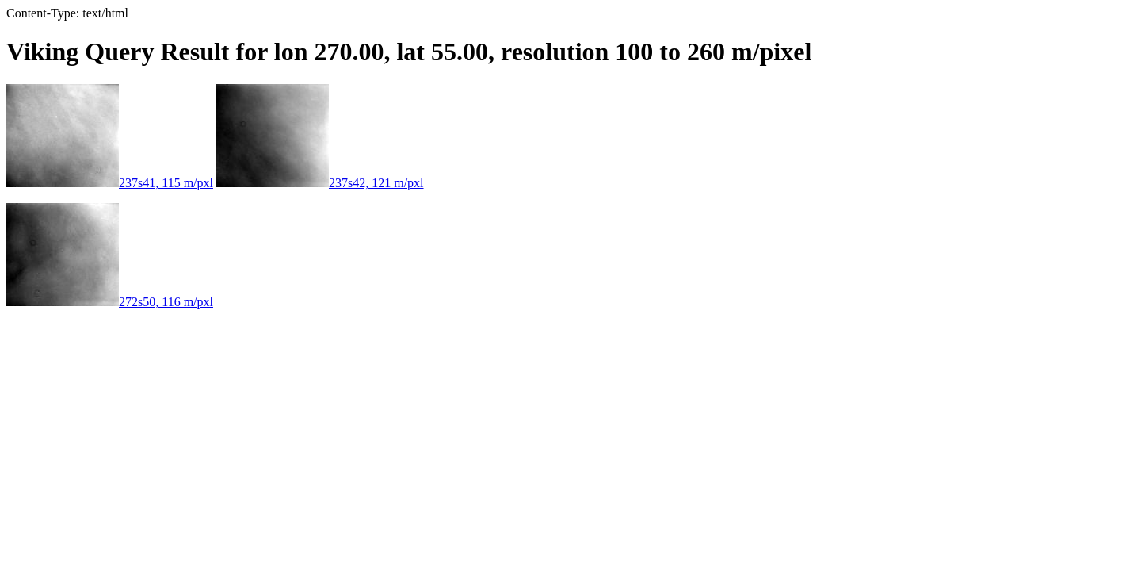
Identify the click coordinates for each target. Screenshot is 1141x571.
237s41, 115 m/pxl (109, 183)
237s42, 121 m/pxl (320, 183)
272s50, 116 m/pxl (109, 301)
